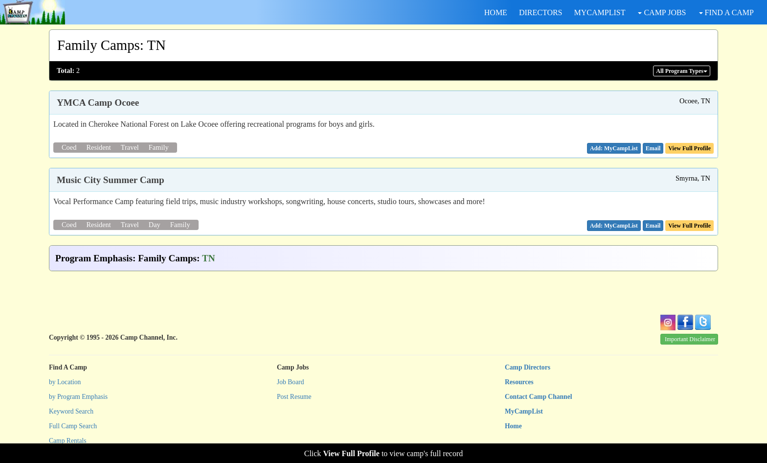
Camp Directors (527, 367)
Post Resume (294, 396)
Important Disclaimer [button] (690, 339)
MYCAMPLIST (600, 12)
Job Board (290, 382)
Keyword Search (71, 411)
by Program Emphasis (78, 396)
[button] (653, 148)
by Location (65, 382)
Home (513, 426)
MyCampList (524, 411)
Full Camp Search (73, 426)
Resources (519, 382)
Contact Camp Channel (538, 396)
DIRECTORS (541, 12)
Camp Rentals (68, 440)
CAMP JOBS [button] (662, 12)
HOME (495, 12)
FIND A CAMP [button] (726, 12)
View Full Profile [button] (689, 148)
